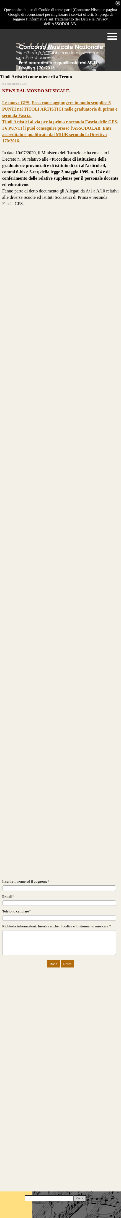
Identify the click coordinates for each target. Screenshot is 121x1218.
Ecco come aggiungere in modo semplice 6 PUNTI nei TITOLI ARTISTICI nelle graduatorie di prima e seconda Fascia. (59, 109)
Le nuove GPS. (16, 102)
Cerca (79, 1198)
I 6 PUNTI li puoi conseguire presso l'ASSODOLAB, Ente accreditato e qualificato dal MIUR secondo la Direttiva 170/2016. (57, 134)
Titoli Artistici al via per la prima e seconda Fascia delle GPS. (60, 121)
